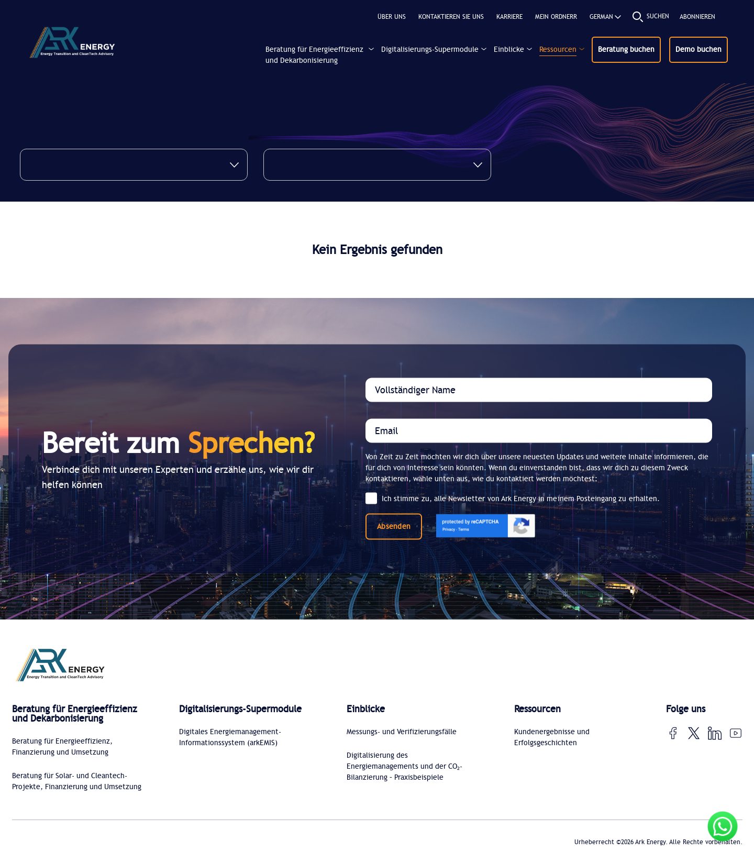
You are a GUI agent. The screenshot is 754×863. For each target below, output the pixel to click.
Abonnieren (697, 17)
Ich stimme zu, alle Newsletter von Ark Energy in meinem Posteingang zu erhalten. (512, 498)
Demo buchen (698, 49)
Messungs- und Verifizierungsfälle (402, 731)
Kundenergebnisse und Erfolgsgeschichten (552, 737)
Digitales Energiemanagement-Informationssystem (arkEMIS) (230, 737)
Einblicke (509, 49)
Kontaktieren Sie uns (451, 17)
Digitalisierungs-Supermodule (430, 49)
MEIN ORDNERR (556, 17)
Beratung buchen (626, 49)
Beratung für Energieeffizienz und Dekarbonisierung (314, 55)
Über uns (392, 17)
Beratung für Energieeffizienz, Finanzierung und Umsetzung (62, 747)
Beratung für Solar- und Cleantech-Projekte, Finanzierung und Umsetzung (76, 781)
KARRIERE (509, 17)
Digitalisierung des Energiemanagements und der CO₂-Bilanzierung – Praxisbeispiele (404, 766)
